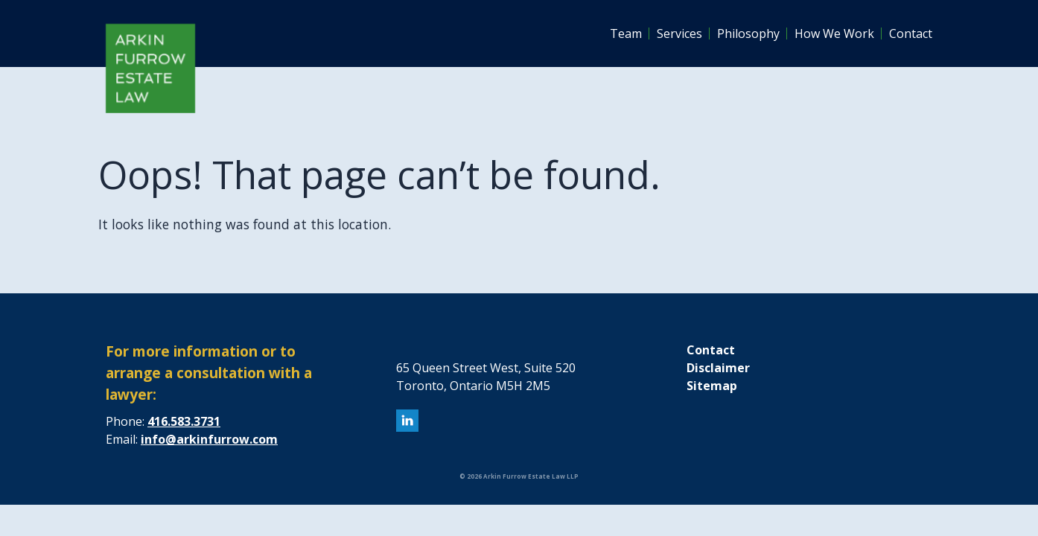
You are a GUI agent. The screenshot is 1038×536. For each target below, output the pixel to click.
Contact (910, 33)
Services (679, 33)
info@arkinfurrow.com (209, 439)
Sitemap (712, 385)
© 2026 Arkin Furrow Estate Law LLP (519, 476)
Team (626, 33)
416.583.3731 (183, 421)
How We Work (834, 33)
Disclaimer (718, 368)
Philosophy (748, 33)
